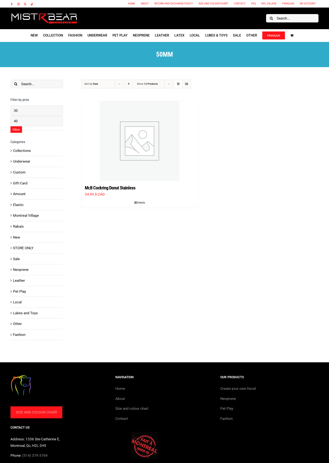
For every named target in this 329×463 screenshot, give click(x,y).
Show (147, 83)
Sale (16, 259)
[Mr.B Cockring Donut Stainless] (140, 141)
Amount (19, 194)
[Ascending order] (129, 84)
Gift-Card (20, 183)
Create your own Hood (238, 388)
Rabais (18, 226)
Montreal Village (26, 215)
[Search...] (292, 18)
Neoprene (21, 269)
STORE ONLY (23, 248)
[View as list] (187, 84)
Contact (121, 418)
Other (17, 324)
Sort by (91, 83)
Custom (19, 172)
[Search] (271, 18)
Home (120, 388)
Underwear (21, 161)
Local (17, 302)
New (16, 237)
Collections (22, 151)
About (120, 398)
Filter (16, 130)
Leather (19, 280)
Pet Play (19, 291)
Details (141, 202)
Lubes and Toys (25, 313)
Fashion (19, 335)
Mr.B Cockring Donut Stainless (110, 187)
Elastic (18, 205)
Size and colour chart (36, 412)
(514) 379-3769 (35, 455)
